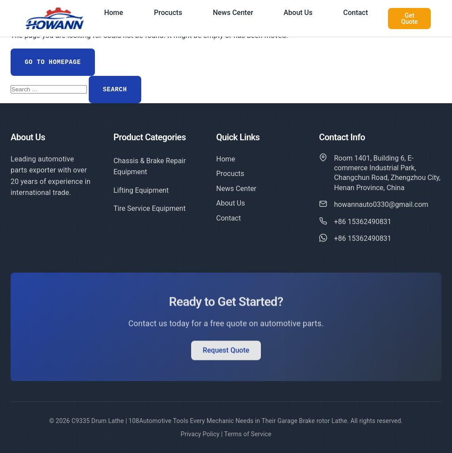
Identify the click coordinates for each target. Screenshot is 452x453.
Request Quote (226, 352)
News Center (233, 12)
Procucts (168, 12)
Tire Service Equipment (149, 208)
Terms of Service (247, 434)
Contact (355, 12)
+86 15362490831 (363, 222)
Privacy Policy (200, 434)
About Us (298, 12)
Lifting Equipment (141, 190)
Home (113, 12)
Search (115, 89)
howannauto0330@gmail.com (381, 205)
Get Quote (409, 18)
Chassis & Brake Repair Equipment (149, 166)
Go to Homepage (53, 62)
